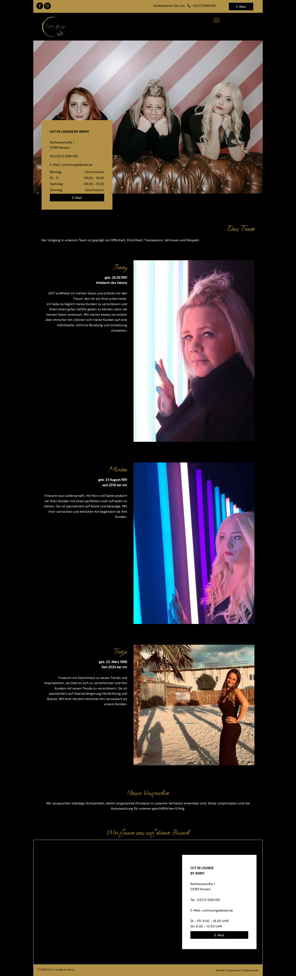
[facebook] (39, 6)
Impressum (234, 970)
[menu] (216, 20)
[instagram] (47, 6)
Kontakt (221, 970)
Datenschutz (251, 970)
